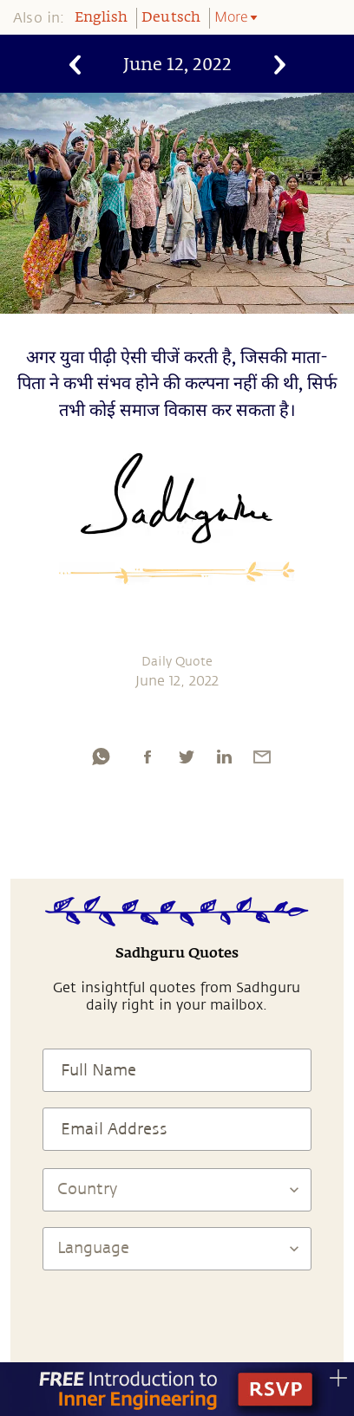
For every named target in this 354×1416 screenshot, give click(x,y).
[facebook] (147, 757)
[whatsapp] (100, 756)
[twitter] (186, 756)
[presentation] (177, 1321)
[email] (262, 756)
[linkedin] (224, 756)
